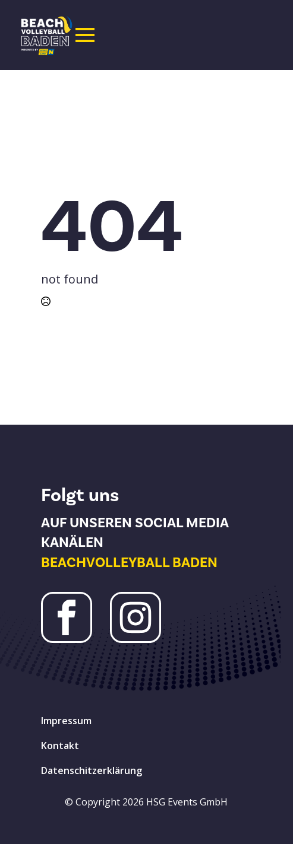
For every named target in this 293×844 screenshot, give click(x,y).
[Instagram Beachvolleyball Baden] (135, 617)
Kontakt (60, 745)
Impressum (66, 720)
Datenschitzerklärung (91, 770)
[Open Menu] (84, 35)
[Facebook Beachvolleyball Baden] (66, 617)
